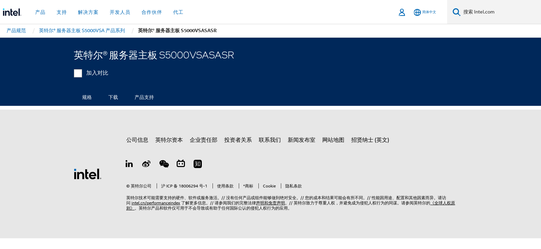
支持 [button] (62, 12)
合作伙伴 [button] (151, 12)
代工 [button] (178, 12)
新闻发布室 (301, 140)
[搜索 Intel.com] (501, 12)
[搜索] (457, 12)
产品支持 (144, 97)
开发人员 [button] (120, 12)
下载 (113, 97)
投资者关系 (238, 140)
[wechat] (163, 165)
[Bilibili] (181, 165)
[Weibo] (147, 165)
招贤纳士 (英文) (370, 140)
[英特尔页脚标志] (87, 173)
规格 (87, 97)
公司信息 (137, 140)
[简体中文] (425, 12)
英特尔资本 (169, 140)
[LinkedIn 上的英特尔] (129, 165)
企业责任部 (203, 140)
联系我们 (270, 140)
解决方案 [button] (88, 12)
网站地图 (333, 140)
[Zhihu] (198, 165)
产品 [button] (40, 12)
